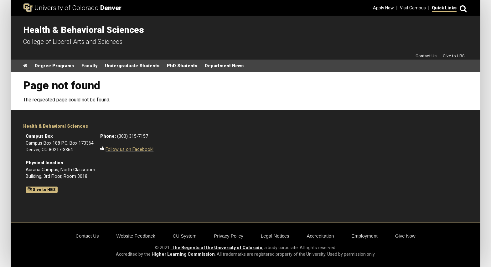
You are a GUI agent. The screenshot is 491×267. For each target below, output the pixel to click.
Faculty (89, 66)
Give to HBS (454, 55)
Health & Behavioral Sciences (55, 126)
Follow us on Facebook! (129, 149)
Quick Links (444, 7)
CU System (184, 236)
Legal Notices (275, 236)
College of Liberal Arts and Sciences (72, 41)
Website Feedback (135, 236)
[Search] (462, 8)
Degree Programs (54, 66)
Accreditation (320, 236)
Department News (224, 66)
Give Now (405, 236)
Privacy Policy (228, 236)
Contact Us (426, 55)
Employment (364, 236)
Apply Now (383, 7)
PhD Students (182, 66)
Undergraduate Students (132, 66)
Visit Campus (413, 7)
